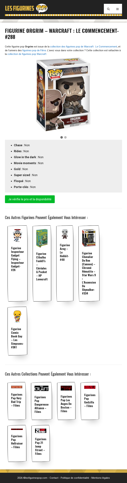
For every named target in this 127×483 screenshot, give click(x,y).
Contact (54, 477)
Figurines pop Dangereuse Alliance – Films (41, 404)
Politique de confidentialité (75, 477)
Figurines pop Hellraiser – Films (17, 441)
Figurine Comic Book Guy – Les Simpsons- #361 (17, 338)
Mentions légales (100, 477)
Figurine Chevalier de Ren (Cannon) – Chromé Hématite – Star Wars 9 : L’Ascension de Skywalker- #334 (89, 273)
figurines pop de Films (34, 50)
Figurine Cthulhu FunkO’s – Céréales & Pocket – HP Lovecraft (42, 266)
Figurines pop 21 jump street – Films (40, 446)
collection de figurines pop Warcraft (26, 54)
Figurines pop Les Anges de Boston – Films (66, 403)
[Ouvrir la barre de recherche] (108, 9)
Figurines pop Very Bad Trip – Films (16, 399)
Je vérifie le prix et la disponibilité (29, 199)
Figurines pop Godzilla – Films (89, 400)
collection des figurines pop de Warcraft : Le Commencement (83, 46)
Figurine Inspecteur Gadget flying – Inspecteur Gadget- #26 (17, 259)
